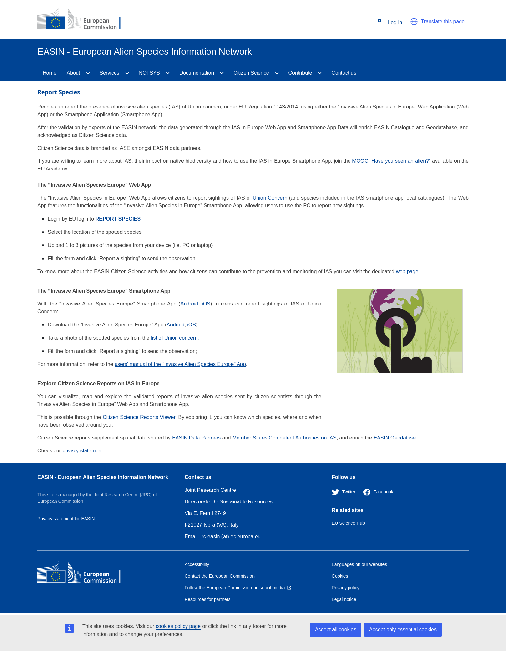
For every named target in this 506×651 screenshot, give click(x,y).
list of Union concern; (175, 338)
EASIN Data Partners (196, 437)
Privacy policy (345, 587)
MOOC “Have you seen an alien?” (391, 161)
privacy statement (82, 450)
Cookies (340, 576)
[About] (88, 73)
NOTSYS (149, 73)
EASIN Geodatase (394, 437)
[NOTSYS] (167, 73)
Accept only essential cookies (403, 629)
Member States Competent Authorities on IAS (284, 437)
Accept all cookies (335, 629)
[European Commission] (84, 19)
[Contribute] (319, 73)
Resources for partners (207, 599)
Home (49, 73)
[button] (414, 22)
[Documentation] (221, 73)
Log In (390, 22)
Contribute (300, 73)
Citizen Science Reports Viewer (139, 417)
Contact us (343, 73)
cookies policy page (178, 626)
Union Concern (270, 198)
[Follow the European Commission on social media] (238, 587)
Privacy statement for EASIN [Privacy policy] (66, 518)
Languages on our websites (359, 564)
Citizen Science (251, 73)
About (73, 73)
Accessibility (197, 564)
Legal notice (344, 599)
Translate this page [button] (443, 21)
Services (109, 73)
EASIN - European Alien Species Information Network (102, 477)
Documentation (196, 73)
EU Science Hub (348, 523)
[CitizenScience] (276, 73)
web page (407, 271)
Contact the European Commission (220, 576)
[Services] (127, 73)
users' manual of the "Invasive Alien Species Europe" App (180, 364)
